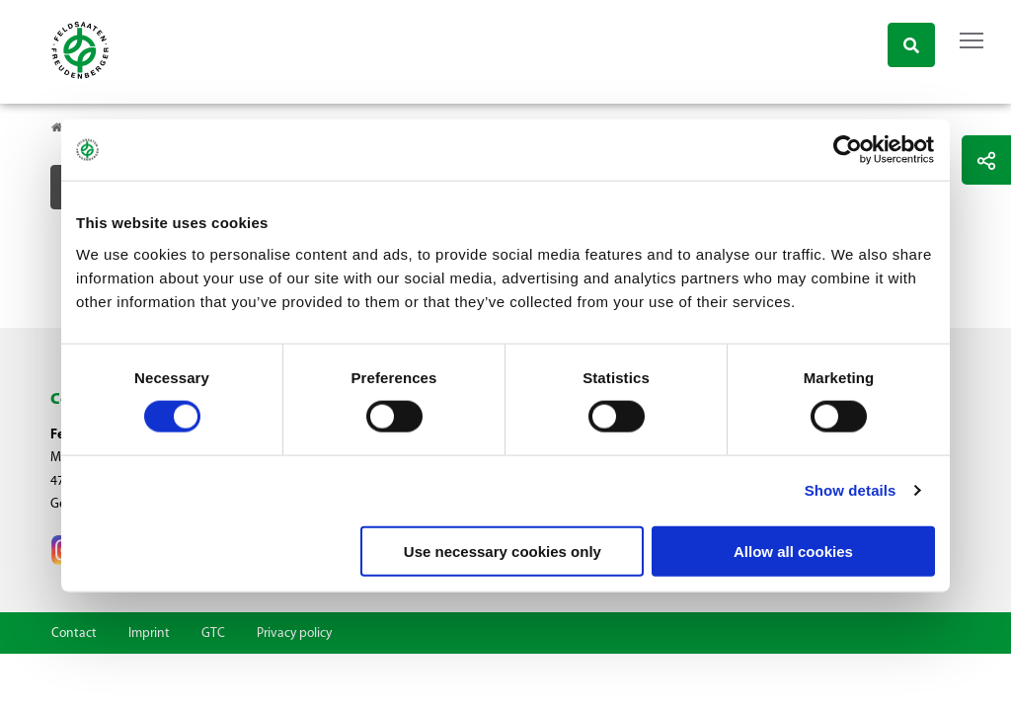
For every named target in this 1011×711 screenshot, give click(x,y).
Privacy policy (294, 633)
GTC (213, 633)
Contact (74, 633)
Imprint (149, 633)
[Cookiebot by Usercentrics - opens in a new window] (848, 150)
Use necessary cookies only (502, 550)
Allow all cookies (793, 550)
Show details (850, 490)
